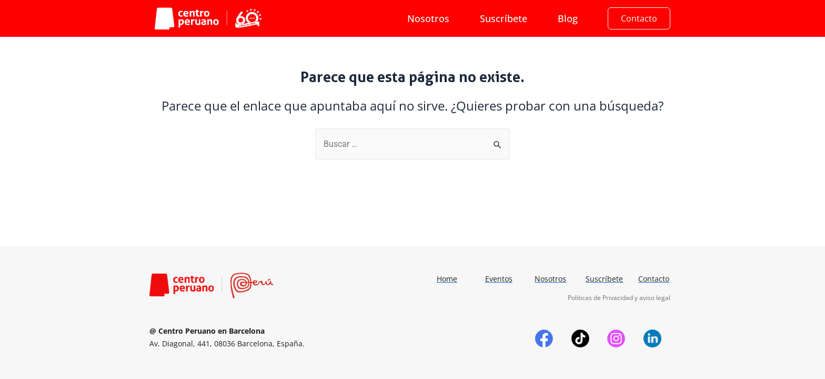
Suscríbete (503, 18)
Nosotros (428, 18)
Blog (568, 18)
